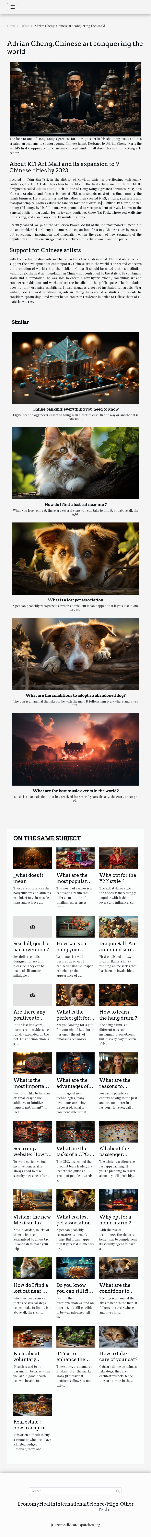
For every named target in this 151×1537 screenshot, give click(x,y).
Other (25, 26)
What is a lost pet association (75, 600)
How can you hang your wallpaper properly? (71, 952)
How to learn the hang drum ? (118, 1015)
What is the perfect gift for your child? (73, 1018)
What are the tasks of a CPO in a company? (75, 1154)
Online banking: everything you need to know (75, 409)
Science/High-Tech (103, 1506)
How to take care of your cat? (118, 1356)
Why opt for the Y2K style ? (117, 878)
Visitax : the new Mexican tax (32, 1220)
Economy (28, 1504)
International (71, 1504)
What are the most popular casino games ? (73, 881)
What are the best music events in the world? (76, 791)
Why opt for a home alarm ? (115, 1220)
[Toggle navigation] (12, 7)
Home (11, 26)
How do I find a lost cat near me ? (76, 504)
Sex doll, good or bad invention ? (31, 946)
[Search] (75, 1491)
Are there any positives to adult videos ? (29, 1018)
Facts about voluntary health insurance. (26, 1362)
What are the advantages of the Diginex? (72, 1086)
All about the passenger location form (115, 1154)
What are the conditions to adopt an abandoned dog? (75, 695)
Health (47, 1504)
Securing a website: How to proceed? (31, 1154)
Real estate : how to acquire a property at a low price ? (32, 1431)
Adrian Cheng (46, 189)
